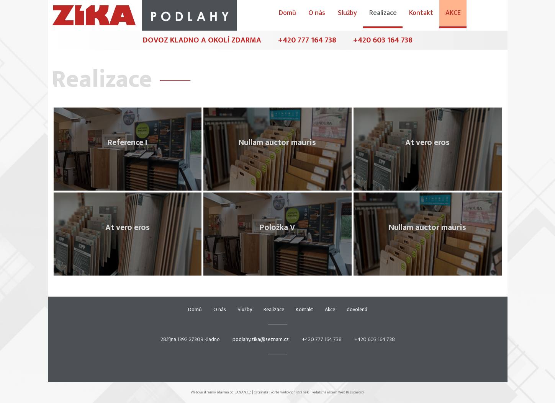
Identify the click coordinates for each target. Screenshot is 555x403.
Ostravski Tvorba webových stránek (281, 392)
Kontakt (462, 14)
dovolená (357, 309)
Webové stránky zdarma (210, 392)
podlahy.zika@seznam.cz (260, 339)
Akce (493, 14)
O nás (358, 14)
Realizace (424, 14)
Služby (388, 14)
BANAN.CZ (242, 392)
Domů (330, 14)
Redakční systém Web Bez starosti (337, 392)
